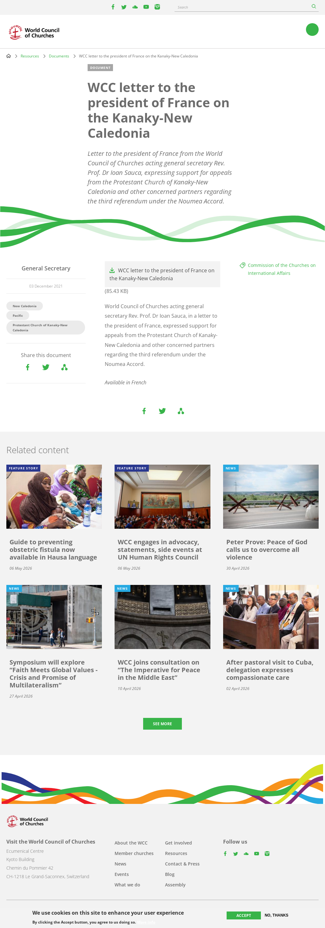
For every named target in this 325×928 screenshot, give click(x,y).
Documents (59, 56)
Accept (243, 915)
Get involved (178, 843)
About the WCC (131, 843)
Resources (30, 56)
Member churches (134, 853)
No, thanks (277, 915)
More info (146, 922)
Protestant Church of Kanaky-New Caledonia (40, 327)
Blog (170, 874)
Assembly (175, 885)
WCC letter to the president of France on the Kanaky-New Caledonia (162, 274)
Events (122, 874)
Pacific (18, 315)
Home (8, 56)
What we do (127, 885)
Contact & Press (182, 864)
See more (162, 723)
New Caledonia (24, 306)
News (120, 864)
